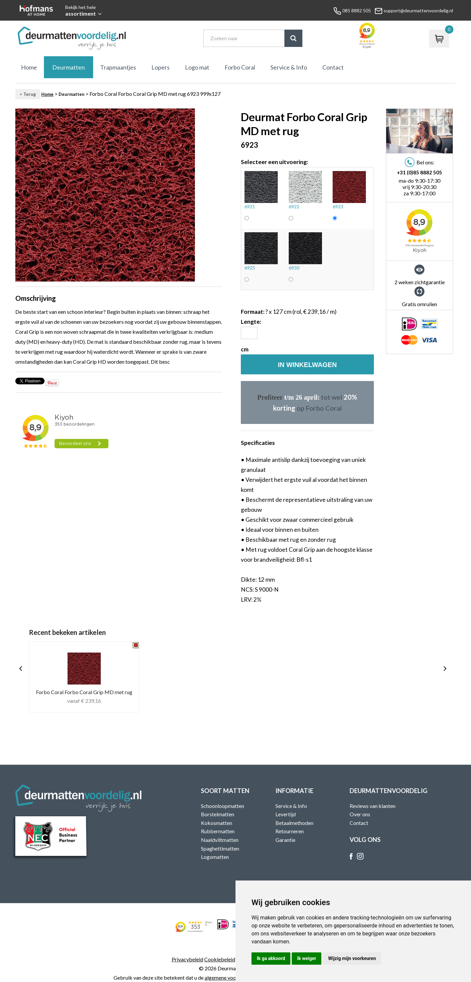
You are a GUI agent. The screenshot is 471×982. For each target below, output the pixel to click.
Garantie (285, 840)
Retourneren (289, 831)
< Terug (28, 94)
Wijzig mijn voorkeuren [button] (352, 958)
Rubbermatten (218, 831)
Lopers (160, 67)
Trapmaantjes (118, 67)
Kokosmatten (216, 823)
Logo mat (197, 67)
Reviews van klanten (372, 806)
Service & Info (288, 67)
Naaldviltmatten (219, 840)
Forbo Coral (240, 67)
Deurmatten (68, 67)
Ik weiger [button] (306, 958)
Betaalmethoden (294, 823)
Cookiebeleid (219, 959)
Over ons (360, 814)
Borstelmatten (217, 814)
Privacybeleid (187, 959)
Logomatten (215, 857)
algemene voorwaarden (231, 977)
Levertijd (285, 814)
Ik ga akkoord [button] (271, 958)
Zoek (293, 38)
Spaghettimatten (220, 848)
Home (29, 67)
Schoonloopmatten (222, 806)
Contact (333, 67)
